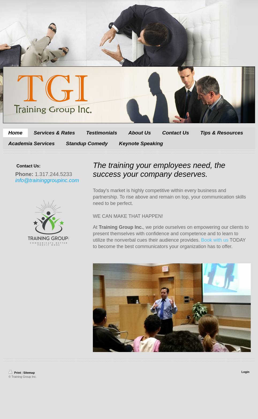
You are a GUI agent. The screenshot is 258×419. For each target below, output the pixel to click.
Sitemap (29, 372)
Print (15, 372)
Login (245, 371)
